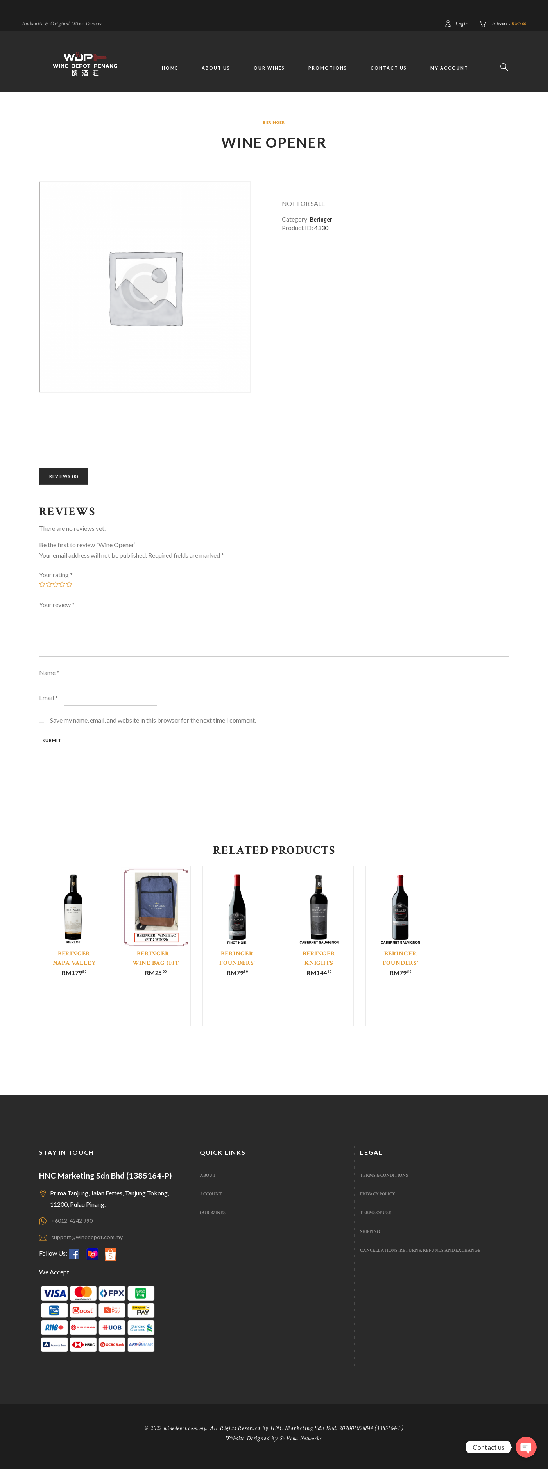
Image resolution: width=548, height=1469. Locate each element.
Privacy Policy (380, 1202)
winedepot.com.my (185, 1437)
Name (49, 675)
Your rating (56, 577)
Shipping (371, 1239)
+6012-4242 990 (74, 1228)
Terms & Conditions (387, 1183)
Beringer (274, 122)
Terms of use (378, 1220)
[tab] (71, 478)
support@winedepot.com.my (90, 1245)
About (209, 1183)
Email (48, 700)
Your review (57, 607)
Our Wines (214, 1220)
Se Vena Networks (301, 1447)
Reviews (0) (71, 477)
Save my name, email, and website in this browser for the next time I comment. (153, 722)
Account (213, 1202)
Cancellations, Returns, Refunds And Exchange (429, 1258)
